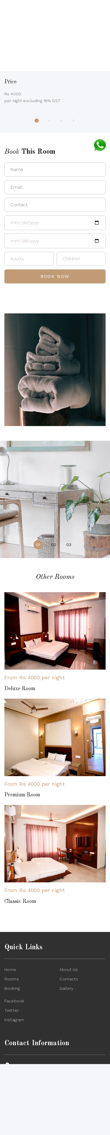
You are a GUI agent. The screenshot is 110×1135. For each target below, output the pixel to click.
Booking (12, 988)
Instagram (14, 1019)
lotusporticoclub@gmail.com (43, 1095)
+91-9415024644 (67, 1083)
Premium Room (22, 795)
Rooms (11, 979)
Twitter (11, 1010)
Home (10, 969)
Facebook (14, 1001)
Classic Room (20, 901)
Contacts (69, 979)
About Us (69, 969)
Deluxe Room (19, 688)
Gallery (67, 988)
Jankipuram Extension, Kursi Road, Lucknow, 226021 (48, 1069)
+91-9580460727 (32, 1083)
